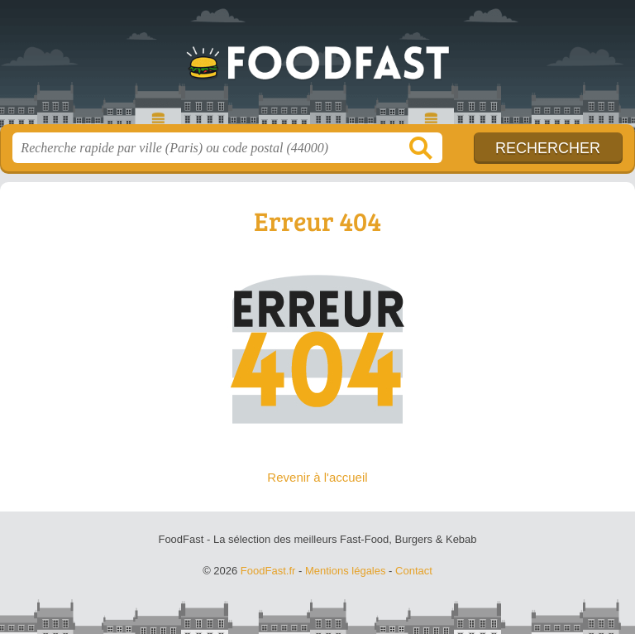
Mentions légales (345, 570)
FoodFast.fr (317, 68)
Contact (413, 570)
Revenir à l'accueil (317, 477)
